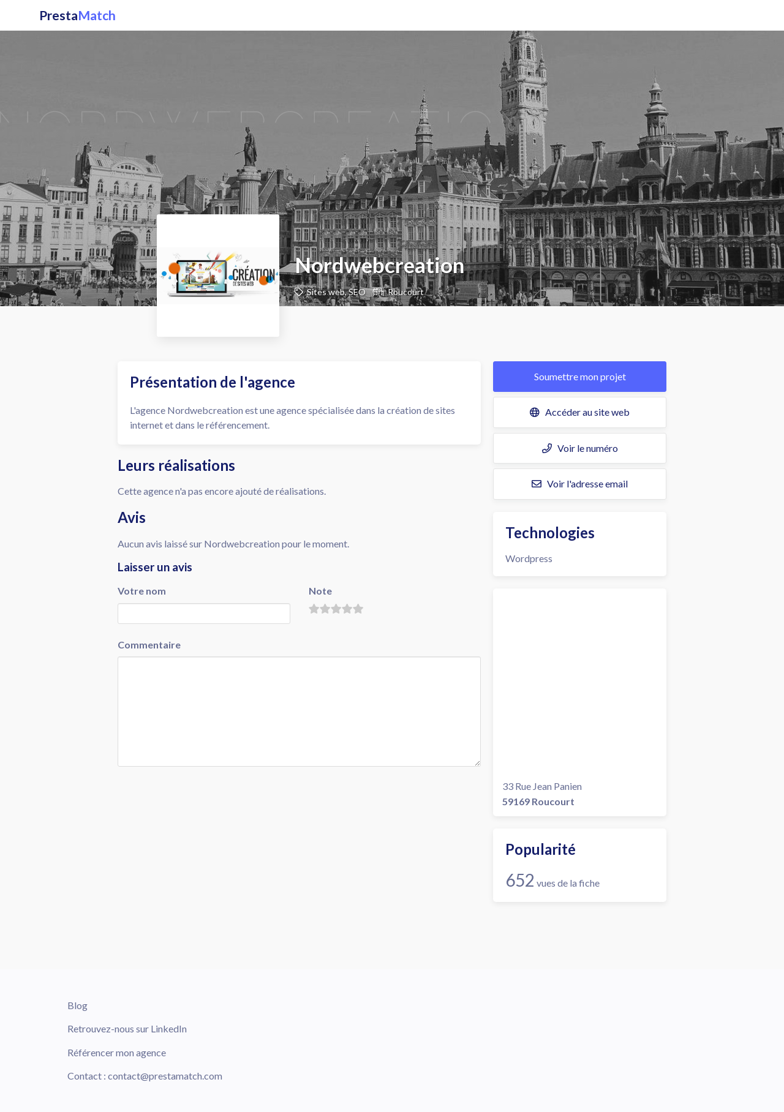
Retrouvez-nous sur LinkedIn (127, 1028)
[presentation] (211, 793)
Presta (77, 15)
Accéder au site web (580, 412)
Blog (77, 1005)
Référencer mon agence (116, 1052)
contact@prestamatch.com (165, 1075)
